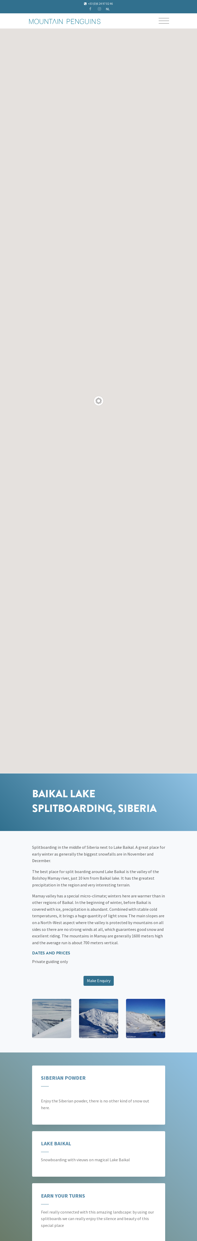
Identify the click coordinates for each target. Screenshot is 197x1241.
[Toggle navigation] (164, 21)
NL (108, 9)
